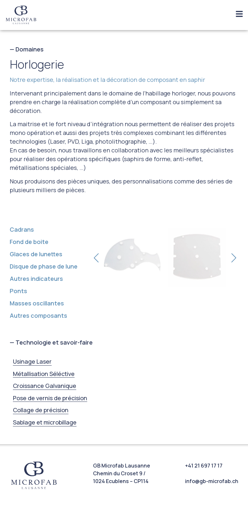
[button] (96, 257)
